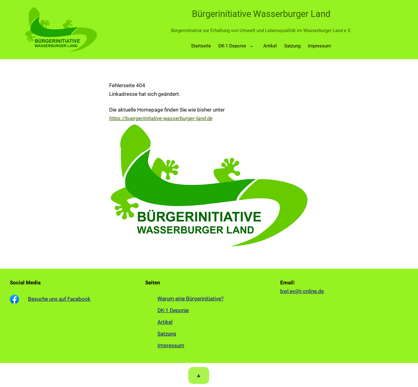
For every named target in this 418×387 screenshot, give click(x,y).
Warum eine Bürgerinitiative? (190, 298)
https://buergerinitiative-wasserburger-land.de (161, 118)
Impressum (170, 345)
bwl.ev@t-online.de (302, 291)
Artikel (165, 322)
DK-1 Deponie (232, 46)
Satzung (166, 334)
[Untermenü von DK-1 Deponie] (251, 46)
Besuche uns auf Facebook (59, 299)
